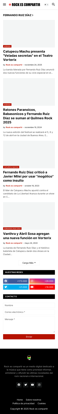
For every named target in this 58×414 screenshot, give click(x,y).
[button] (4, 4)
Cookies (42, 403)
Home (20, 399)
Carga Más (27, 262)
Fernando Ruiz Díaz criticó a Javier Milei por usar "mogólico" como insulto (28, 176)
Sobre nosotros (33, 399)
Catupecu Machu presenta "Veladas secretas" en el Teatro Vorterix (28, 56)
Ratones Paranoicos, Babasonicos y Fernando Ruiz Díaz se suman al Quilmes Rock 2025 (27, 116)
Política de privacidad (23, 403)
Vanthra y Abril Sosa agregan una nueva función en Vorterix (27, 236)
